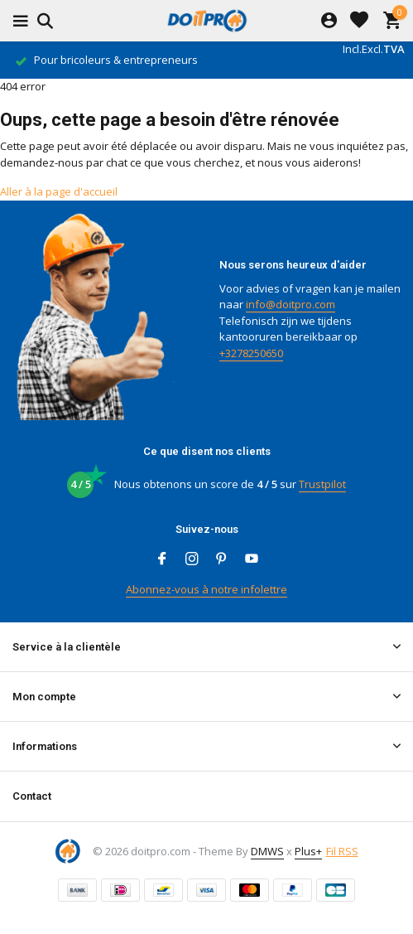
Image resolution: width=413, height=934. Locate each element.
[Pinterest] (221, 559)
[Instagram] (192, 559)
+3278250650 (251, 353)
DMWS (267, 851)
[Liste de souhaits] (359, 21)
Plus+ (308, 851)
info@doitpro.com (290, 304)
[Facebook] (162, 559)
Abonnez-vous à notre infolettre (206, 589)
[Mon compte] (329, 21)
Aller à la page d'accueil (59, 191)
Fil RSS (342, 851)
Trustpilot (322, 484)
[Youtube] (251, 559)
